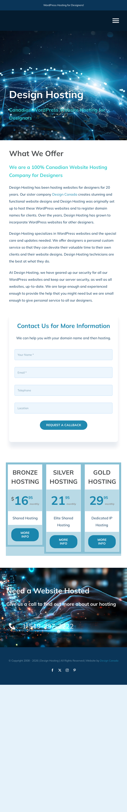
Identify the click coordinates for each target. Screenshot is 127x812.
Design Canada (64, 194)
